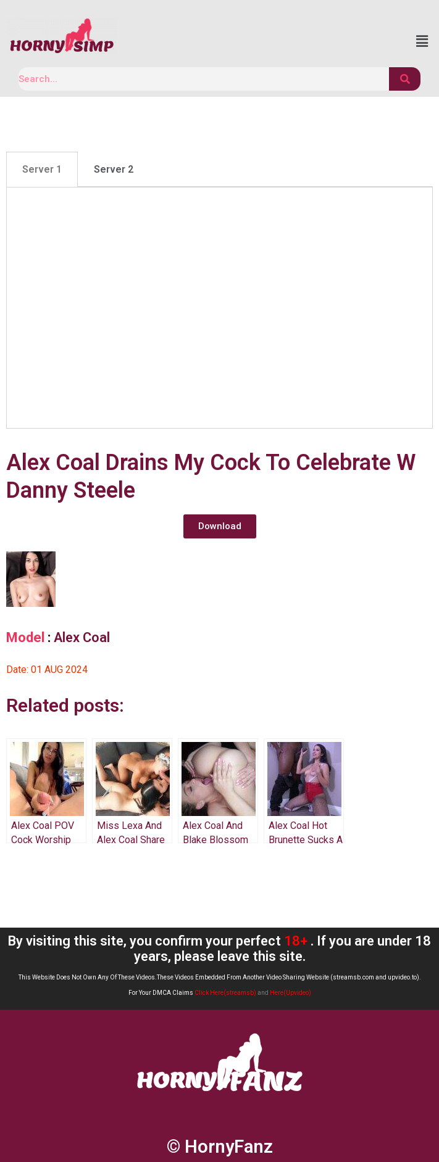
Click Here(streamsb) (225, 992)
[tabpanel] (219, 307)
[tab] (42, 169)
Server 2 (113, 169)
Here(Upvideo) (290, 992)
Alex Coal (82, 637)
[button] (219, 526)
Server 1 (42, 169)
